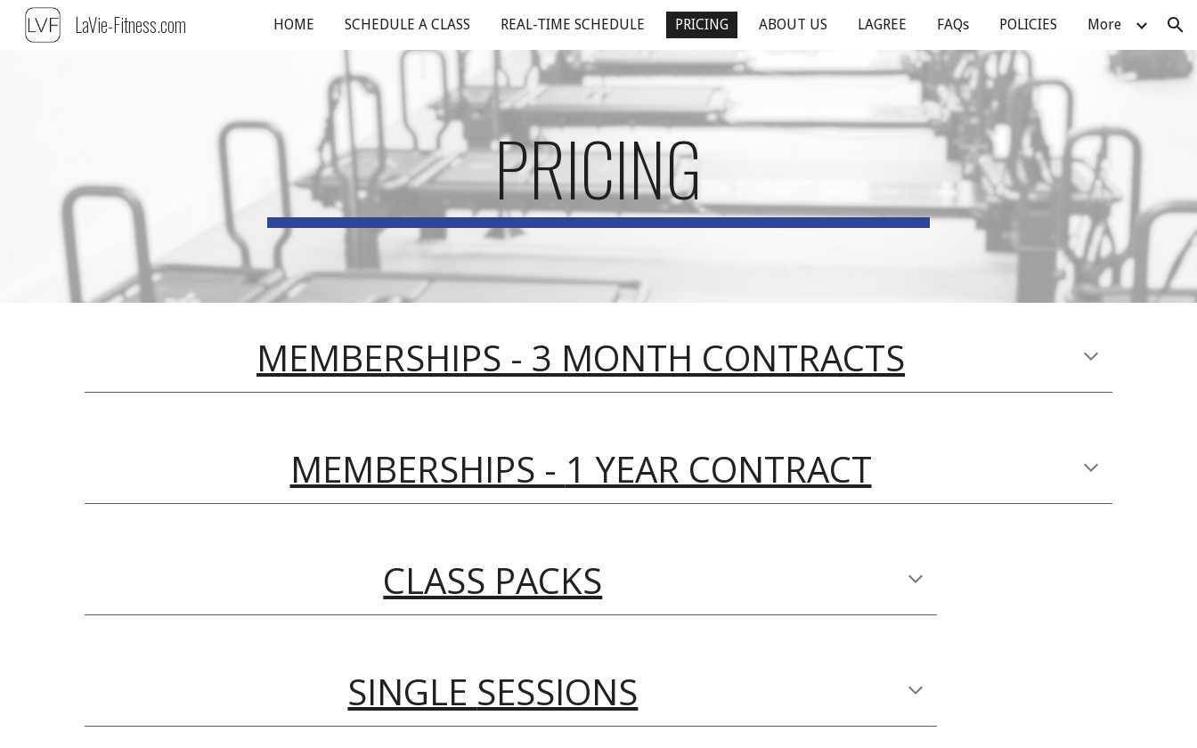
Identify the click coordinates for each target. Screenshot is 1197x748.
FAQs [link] (953, 24)
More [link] (1104, 24)
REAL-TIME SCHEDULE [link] (573, 24)
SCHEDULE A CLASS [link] (407, 24)
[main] (598, 176)
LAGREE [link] (882, 24)
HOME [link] (293, 24)
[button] (1175, 25)
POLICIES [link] (1028, 24)
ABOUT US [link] (793, 24)
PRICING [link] (702, 24)
